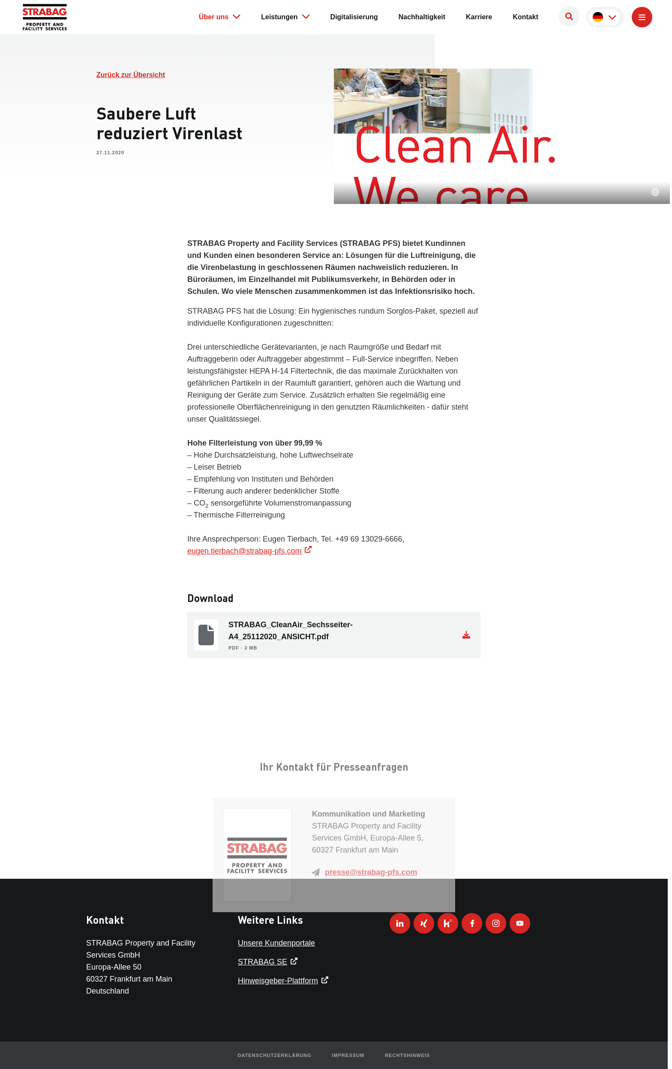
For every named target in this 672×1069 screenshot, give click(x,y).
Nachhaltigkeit (422, 17)
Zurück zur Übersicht (130, 74)
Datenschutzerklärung (275, 1055)
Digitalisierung (354, 17)
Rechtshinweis (407, 1055)
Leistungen (285, 16)
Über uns (219, 16)
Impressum (348, 1055)
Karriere (479, 17)
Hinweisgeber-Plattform (278, 980)
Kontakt (525, 17)
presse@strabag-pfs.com (371, 911)
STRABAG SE (262, 962)
